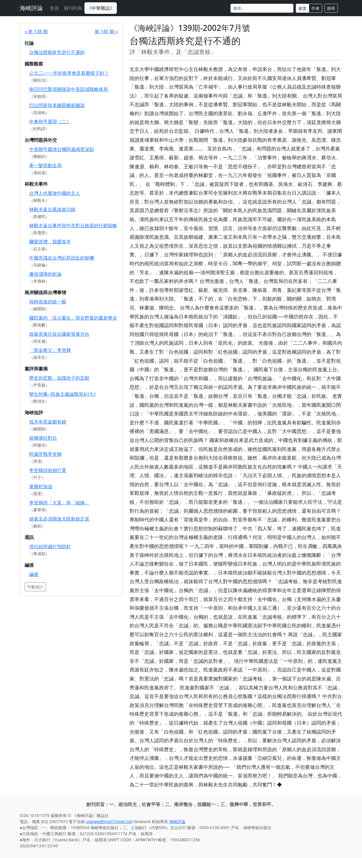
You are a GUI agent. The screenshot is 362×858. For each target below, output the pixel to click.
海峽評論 (31, 8)
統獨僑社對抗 (43, 438)
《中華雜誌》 (100, 8)
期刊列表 (73, 8)
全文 (302, 8)
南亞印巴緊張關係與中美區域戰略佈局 (68, 89)
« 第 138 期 (36, 31)
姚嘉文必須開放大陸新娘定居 (59, 519)
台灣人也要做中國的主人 (54, 193)
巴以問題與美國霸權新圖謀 (57, 105)
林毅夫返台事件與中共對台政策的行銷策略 (73, 225)
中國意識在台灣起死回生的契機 (61, 258)
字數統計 (35, 587)
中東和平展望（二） (50, 121)
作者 (315, 8)
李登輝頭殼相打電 (47, 470)
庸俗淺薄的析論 (45, 274)
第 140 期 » (106, 31)
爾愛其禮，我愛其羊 (50, 241)
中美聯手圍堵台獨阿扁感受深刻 (61, 149)
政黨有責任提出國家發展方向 (59, 334)
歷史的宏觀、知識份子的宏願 (59, 378)
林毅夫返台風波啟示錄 (52, 209)
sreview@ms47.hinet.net (109, 821)
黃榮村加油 (40, 486)
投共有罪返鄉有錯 (47, 422)
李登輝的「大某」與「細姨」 (59, 502)
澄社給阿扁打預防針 (50, 546)
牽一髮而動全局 (45, 165)
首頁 (54, 8)
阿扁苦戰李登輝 (45, 454)
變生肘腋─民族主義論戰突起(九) (62, 394)
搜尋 (331, 8)
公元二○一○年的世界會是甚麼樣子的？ (69, 73)
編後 (33, 574)
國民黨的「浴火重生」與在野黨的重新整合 (73, 318)
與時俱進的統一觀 (47, 302)
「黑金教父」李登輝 (50, 350)
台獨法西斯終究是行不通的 (57, 52)
